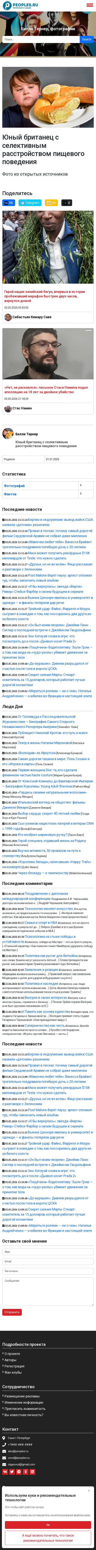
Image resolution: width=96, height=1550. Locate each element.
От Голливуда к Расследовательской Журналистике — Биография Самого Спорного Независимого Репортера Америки (39, 722)
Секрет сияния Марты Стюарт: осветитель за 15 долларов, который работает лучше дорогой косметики (43, 680)
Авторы (10, 1360)
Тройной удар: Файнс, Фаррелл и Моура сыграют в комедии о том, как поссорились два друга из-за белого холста (47, 614)
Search (86, 39)
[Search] (41, 39)
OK (51, 203)
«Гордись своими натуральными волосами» (52, 792)
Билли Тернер (27, 434)
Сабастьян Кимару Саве (32, 317)
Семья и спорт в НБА (41, 923)
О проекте (12, 1354)
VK (8, 203)
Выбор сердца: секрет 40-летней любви (49, 813)
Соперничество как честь (45, 1025)
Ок (48, 1524)
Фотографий (14, 486)
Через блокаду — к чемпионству (43, 873)
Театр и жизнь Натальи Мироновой (45, 743)
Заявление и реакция (41, 970)
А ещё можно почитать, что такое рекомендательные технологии (48, 1537)
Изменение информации (24, 1402)
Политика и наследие (41, 984)
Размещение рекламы (22, 1396)
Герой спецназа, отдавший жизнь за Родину (52, 841)
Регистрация (14, 1366)
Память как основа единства (47, 1012)
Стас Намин (22, 408)
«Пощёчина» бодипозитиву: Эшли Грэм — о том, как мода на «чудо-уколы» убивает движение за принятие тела (47, 652)
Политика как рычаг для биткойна (51, 956)
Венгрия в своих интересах (46, 998)
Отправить (12, 1312)
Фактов (10, 494)
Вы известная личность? (24, 1415)
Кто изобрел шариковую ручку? (42, 835)
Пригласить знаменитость (25, 1409)
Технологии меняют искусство (49, 909)
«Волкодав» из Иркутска (36, 753)
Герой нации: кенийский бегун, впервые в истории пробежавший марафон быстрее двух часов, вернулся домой (44, 296)
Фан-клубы (13, 1372)
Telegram (30, 203)
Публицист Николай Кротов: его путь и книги (52, 733)
